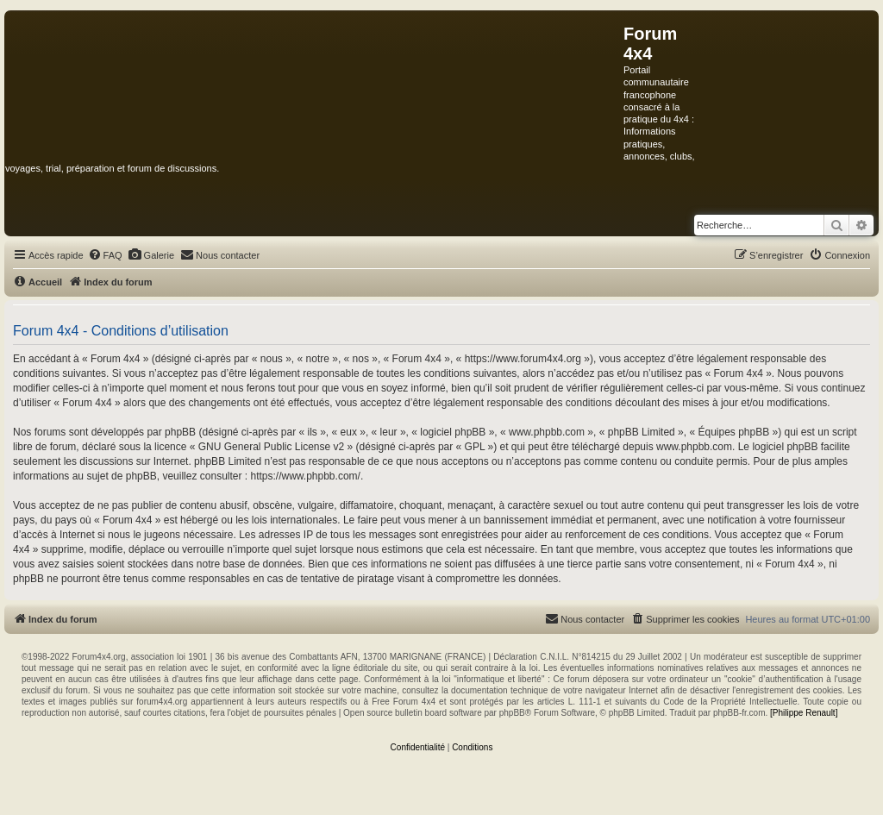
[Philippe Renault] (803, 713)
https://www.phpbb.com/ (305, 476)
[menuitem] (105, 255)
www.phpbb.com (694, 447)
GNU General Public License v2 (271, 447)
